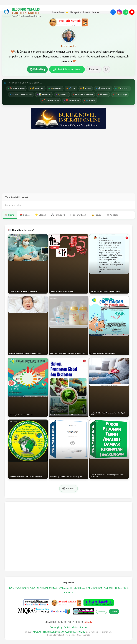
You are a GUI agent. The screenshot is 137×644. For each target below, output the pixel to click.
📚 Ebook (24, 214)
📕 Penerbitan (71, 100)
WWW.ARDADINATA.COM (25, 588)
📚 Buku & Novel (16, 88)
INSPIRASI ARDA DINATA (47, 588)
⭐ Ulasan (40, 214)
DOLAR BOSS (50, 622)
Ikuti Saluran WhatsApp (67, 69)
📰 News (103, 94)
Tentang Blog (56, 627)
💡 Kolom (85, 88)
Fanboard (93, 69)
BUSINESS (62, 622)
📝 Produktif (44, 94)
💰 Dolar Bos (36, 88)
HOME (11, 588)
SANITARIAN (64, 588)
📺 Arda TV (89, 100)
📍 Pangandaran (50, 100)
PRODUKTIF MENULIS (112, 588)
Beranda (68, 488)
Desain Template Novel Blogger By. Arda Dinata (68, 634)
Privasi (86, 12)
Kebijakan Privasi (71, 627)
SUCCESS (79, 622)
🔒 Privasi (96, 214)
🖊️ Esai (71, 88)
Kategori (75, 12)
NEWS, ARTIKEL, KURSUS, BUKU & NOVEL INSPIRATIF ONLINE (59, 631)
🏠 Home (9, 214)
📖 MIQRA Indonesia (83, 94)
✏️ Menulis (62, 94)
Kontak (95, 12)
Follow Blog (37, 69)
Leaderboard (60, 12)
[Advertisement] (68, 165)
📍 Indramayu (120, 94)
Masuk (101, 611)
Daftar (114, 611)
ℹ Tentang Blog (78, 214)
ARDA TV (88, 622)
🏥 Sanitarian (103, 88)
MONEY (71, 622)
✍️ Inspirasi (55, 88)
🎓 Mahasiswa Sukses (21, 94)
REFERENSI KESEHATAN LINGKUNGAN (86, 588)
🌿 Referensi (122, 88)
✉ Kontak (112, 214)
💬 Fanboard (58, 214)
